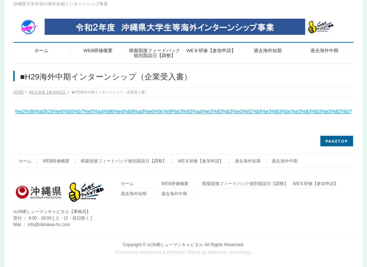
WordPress (151, 252)
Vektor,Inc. (218, 252)
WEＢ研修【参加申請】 (200, 161)
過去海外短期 (248, 161)
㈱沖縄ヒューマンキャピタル (175, 244)
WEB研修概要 (56, 161)
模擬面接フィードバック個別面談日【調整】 (124, 161)
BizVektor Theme (184, 252)
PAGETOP (336, 141)
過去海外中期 (284, 161)
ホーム (25, 161)
